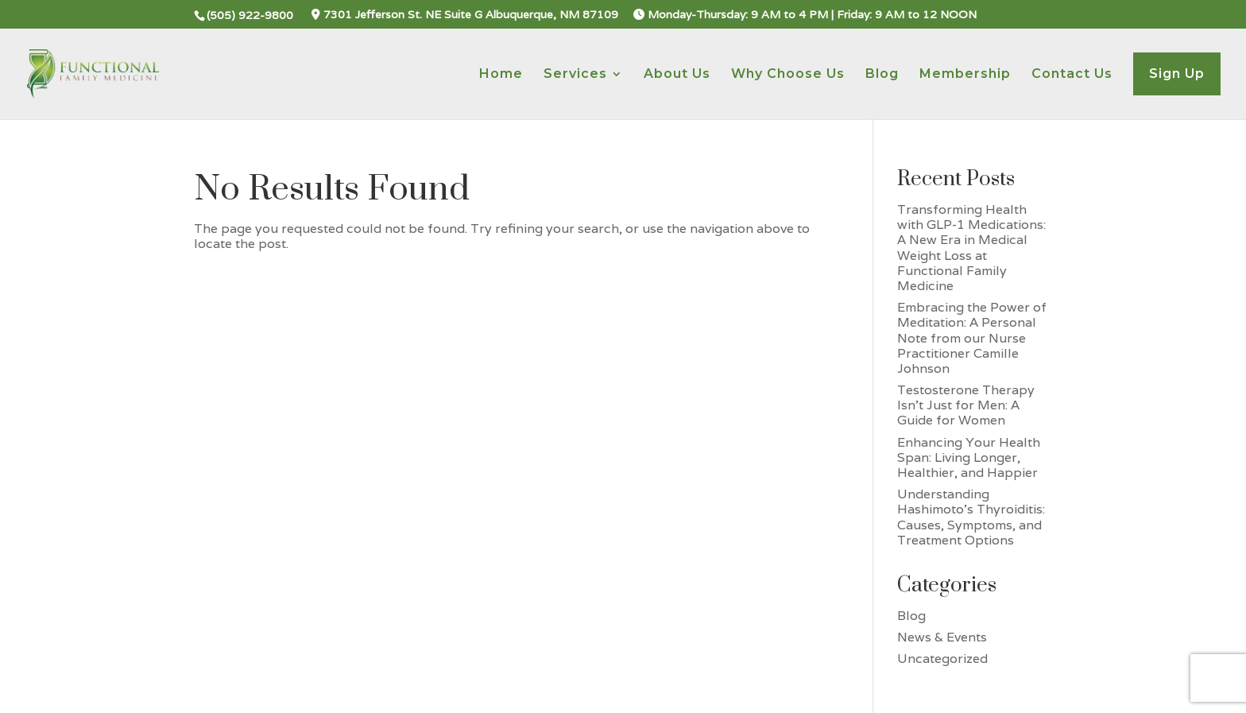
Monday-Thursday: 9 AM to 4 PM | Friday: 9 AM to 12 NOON (805, 15)
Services (575, 74)
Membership (965, 74)
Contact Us (1071, 74)
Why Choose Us (788, 74)
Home (501, 74)
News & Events (942, 637)
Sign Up (1177, 73)
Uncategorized (942, 658)
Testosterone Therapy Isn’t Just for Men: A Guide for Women (966, 405)
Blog (882, 74)
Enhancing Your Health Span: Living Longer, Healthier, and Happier (968, 457)
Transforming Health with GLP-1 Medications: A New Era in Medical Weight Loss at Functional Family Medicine (971, 247)
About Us (677, 74)
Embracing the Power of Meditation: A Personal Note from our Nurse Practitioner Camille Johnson (972, 338)
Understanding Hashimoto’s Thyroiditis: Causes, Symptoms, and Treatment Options (971, 517)
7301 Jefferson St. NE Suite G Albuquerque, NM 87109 (465, 15)
